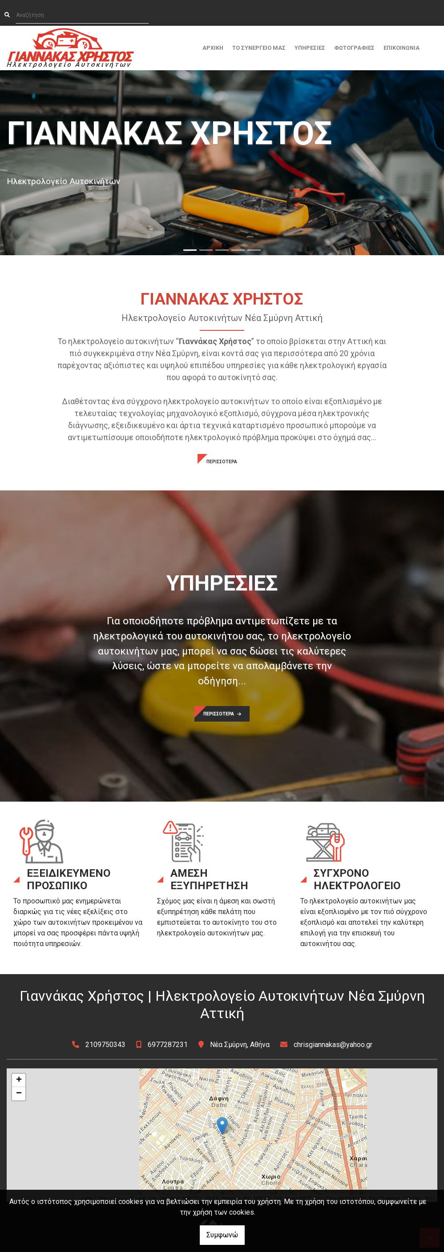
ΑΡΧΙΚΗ (212, 47)
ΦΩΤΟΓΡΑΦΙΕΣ (354, 47)
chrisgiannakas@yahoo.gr (333, 1044)
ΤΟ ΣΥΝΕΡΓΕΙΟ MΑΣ (259, 47)
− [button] (19, 1093)
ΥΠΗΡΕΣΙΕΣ (310, 47)
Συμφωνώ (222, 1235)
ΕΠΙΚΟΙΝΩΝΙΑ (401, 47)
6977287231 (168, 1044)
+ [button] (19, 1080)
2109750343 (105, 1044)
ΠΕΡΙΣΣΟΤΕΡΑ (221, 461)
